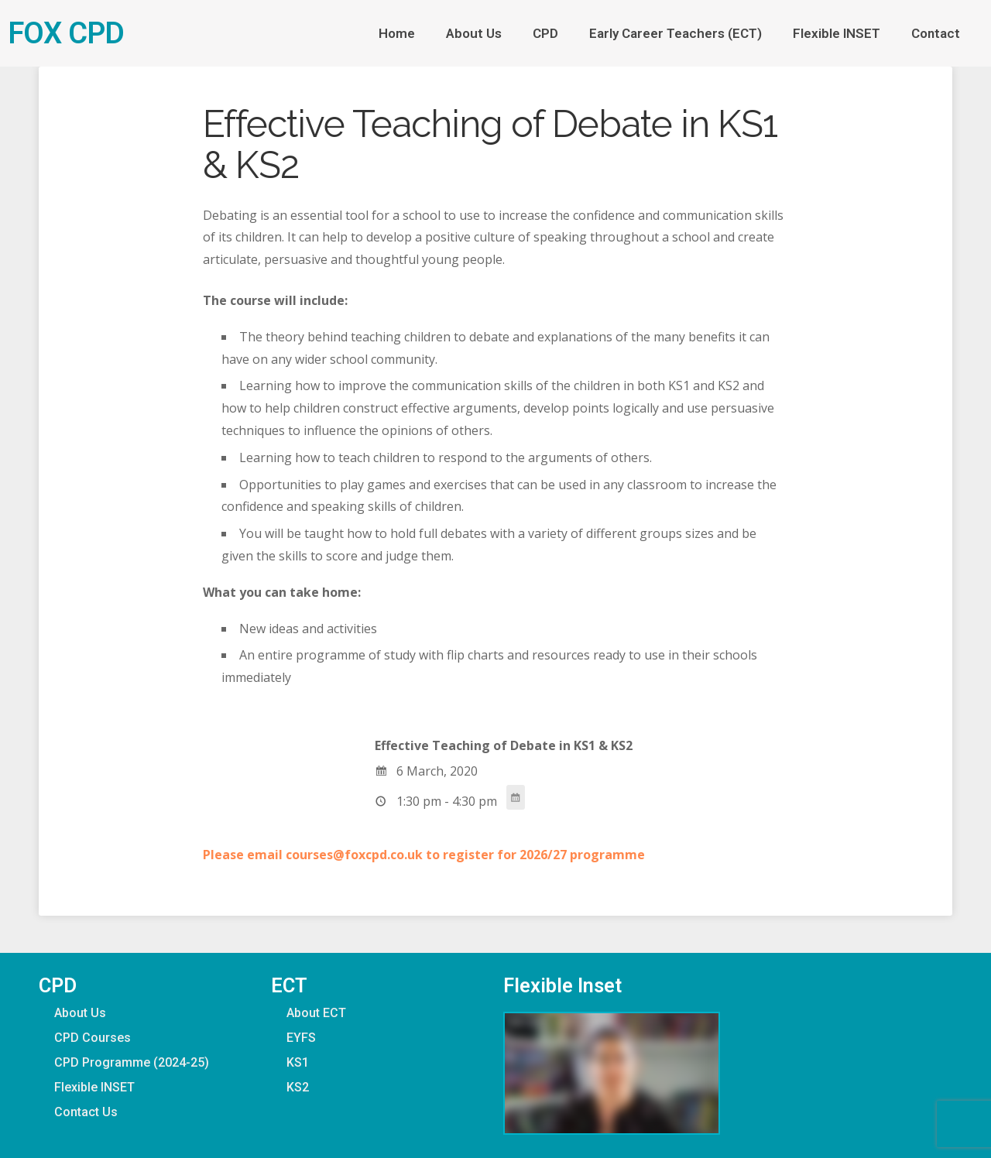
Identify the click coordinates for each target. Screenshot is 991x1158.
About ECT (316, 1013)
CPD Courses (92, 1037)
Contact (939, 33)
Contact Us (86, 1112)
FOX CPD (66, 32)
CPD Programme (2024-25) (131, 1062)
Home (397, 33)
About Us (474, 33)
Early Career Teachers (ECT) (675, 33)
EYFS (301, 1037)
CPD (545, 33)
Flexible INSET (836, 33)
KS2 (297, 1087)
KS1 (297, 1062)
